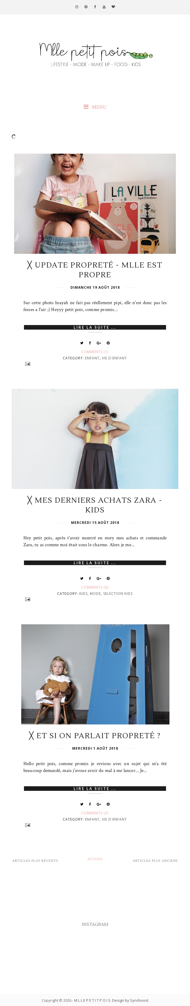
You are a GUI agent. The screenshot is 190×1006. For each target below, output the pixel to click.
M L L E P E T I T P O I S (92, 1000)
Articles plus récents (35, 861)
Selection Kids (118, 593)
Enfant (92, 358)
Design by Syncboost (130, 1000)
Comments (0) (94, 587)
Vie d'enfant (114, 358)
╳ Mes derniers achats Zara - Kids (94, 505)
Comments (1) (94, 351)
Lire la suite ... (95, 327)
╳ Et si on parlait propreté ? (95, 736)
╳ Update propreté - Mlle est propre (94, 270)
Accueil (95, 859)
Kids (83, 593)
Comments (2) (94, 813)
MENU (95, 107)
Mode (95, 593)
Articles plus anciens (155, 861)
